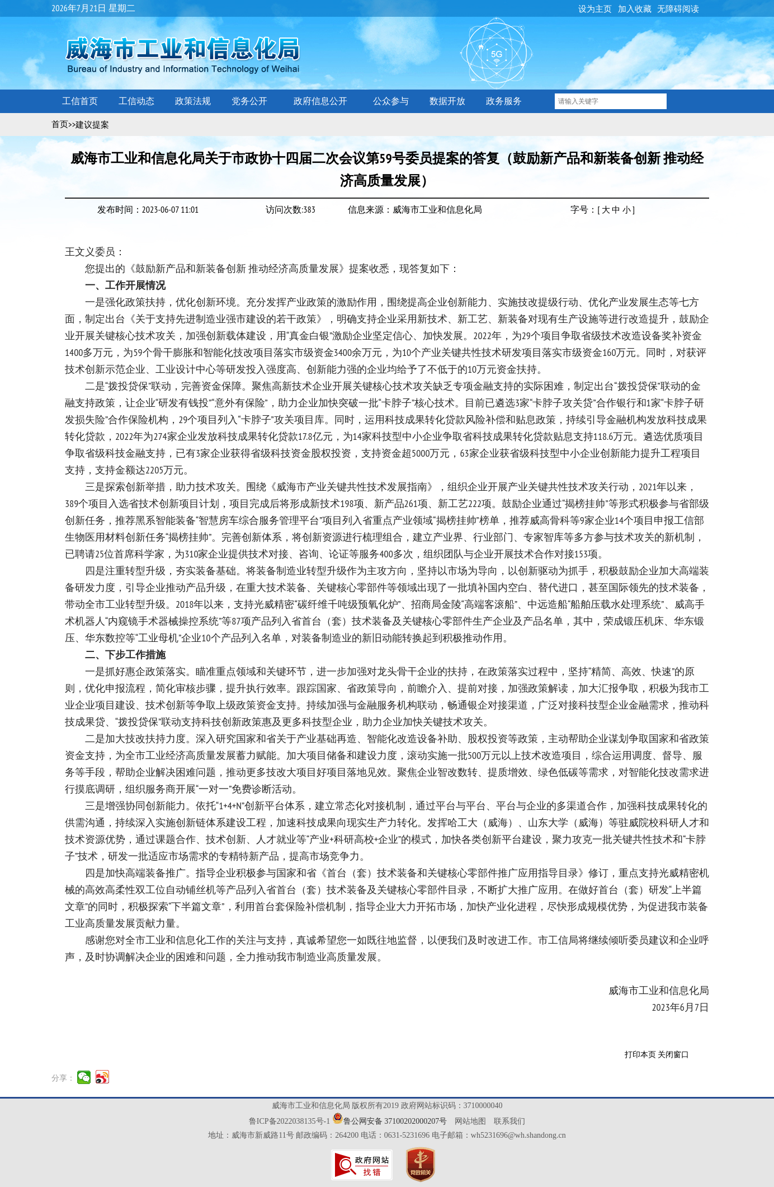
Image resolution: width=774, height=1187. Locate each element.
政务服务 (504, 101)
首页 (59, 124)
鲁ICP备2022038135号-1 (289, 1121)
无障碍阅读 (678, 8)
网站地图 (470, 1121)
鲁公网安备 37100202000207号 (395, 1121)
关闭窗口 (673, 1054)
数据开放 (447, 101)
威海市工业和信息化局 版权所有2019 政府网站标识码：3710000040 (387, 1105)
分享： (63, 1078)
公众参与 (391, 101)
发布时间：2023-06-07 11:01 (148, 209)
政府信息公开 (320, 101)
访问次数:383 (290, 209)
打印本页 (640, 1054)
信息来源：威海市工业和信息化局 (415, 209)
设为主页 (595, 8)
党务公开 (249, 101)
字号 (579, 209)
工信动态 (136, 101)
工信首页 (80, 101)
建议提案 (92, 124)
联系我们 (509, 1121)
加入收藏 (635, 8)
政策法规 (193, 101)
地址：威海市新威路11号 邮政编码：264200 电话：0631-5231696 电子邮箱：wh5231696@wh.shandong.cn (387, 1135)
